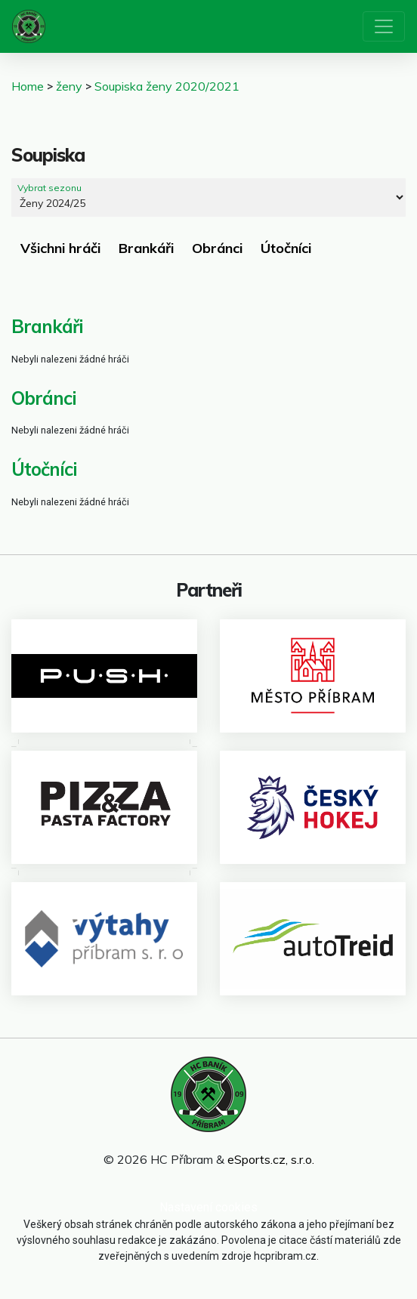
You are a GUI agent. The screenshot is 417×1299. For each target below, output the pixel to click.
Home (27, 86)
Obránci (217, 248)
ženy (69, 86)
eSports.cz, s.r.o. (270, 1159)
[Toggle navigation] (384, 26)
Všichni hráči (60, 248)
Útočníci (286, 248)
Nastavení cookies (208, 1207)
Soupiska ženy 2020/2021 (166, 86)
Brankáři (146, 248)
